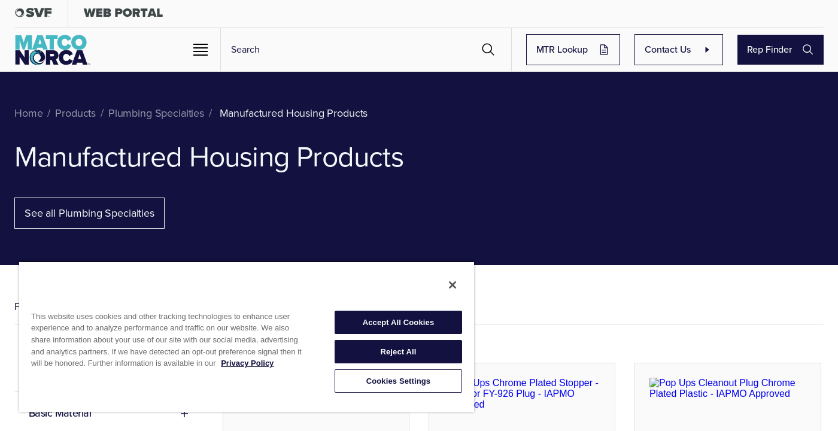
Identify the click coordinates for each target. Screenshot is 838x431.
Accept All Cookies (399, 322)
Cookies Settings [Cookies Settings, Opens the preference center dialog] (398, 381)
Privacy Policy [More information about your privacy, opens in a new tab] (247, 363)
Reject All (398, 351)
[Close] (452, 285)
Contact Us (712, 49)
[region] (246, 336)
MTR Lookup (629, 49)
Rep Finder (792, 49)
